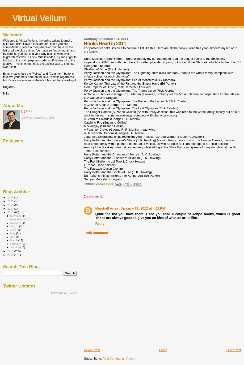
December (16, 216)
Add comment (97, 233)
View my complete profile (37, 117)
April (13, 237)
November (16, 223)
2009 (10, 254)
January (15, 247)
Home (163, 350)
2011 (10, 212)
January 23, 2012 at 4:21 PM (143, 208)
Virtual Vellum (39, 18)
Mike (29, 111)
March (14, 240)
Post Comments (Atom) (119, 358)
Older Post (234, 350)
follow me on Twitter (64, 293)
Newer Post (92, 350)
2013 (10, 204)
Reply (100, 223)
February (16, 243)
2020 (10, 201)
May (13, 233)
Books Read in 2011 (20, 219)
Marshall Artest (107, 208)
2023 (10, 197)
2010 (10, 251)
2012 (10, 208)
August (14, 226)
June (13, 229)
